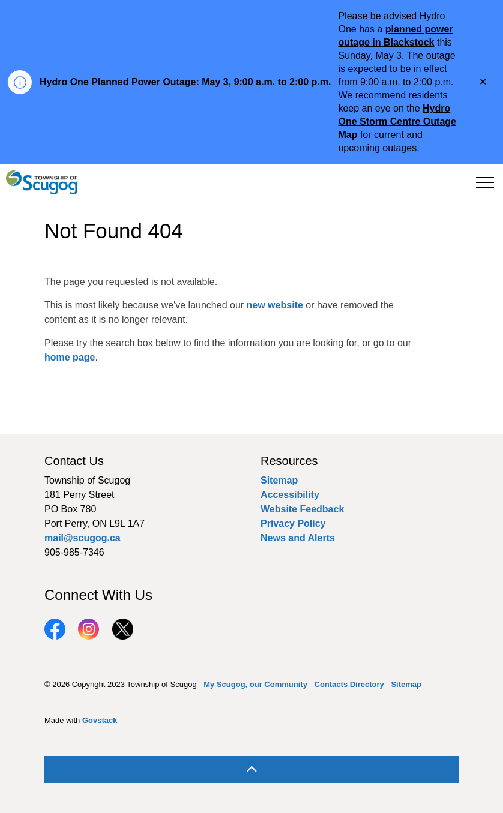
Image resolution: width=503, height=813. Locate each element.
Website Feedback (302, 509)
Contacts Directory (349, 684)
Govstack (100, 720)
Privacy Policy (293, 523)
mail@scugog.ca (82, 538)
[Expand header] (485, 182)
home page (69, 357)
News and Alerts (298, 538)
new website (275, 305)
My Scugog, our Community (255, 684)
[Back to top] (251, 769)
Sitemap (279, 480)
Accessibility (290, 495)
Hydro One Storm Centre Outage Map (397, 121)
